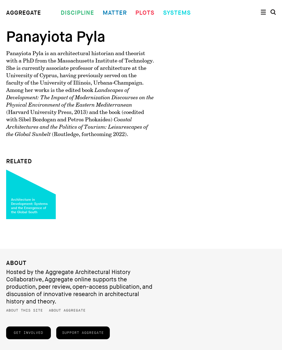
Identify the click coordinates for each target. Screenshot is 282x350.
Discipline (77, 12)
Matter (115, 12)
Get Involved (28, 333)
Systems (177, 12)
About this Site (24, 310)
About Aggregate (67, 310)
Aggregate (23, 12)
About (16, 263)
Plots (145, 12)
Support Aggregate (83, 333)
